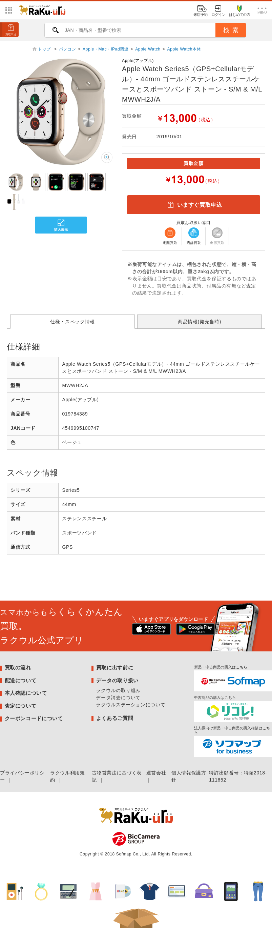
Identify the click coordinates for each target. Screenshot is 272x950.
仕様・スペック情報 (72, 321)
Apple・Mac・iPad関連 (106, 49)
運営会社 (156, 772)
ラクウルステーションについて (130, 704)
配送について (21, 680)
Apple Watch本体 (184, 49)
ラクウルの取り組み (118, 690)
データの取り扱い (117, 680)
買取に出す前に (114, 667)
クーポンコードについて (34, 718)
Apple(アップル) (138, 60)
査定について (21, 706)
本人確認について (26, 693)
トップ (45, 49)
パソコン (67, 49)
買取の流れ (18, 667)
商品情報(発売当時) (199, 321)
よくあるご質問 (114, 718)
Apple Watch (148, 49)
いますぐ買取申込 (193, 204)
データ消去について (118, 697)
